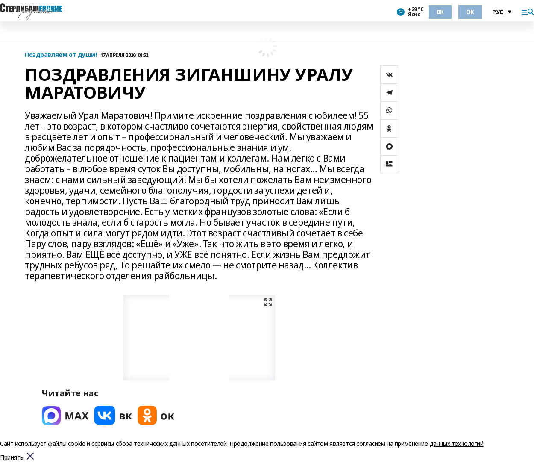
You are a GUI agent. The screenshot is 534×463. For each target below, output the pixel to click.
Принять (11, 457)
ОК (470, 12)
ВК (440, 12)
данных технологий (457, 443)
